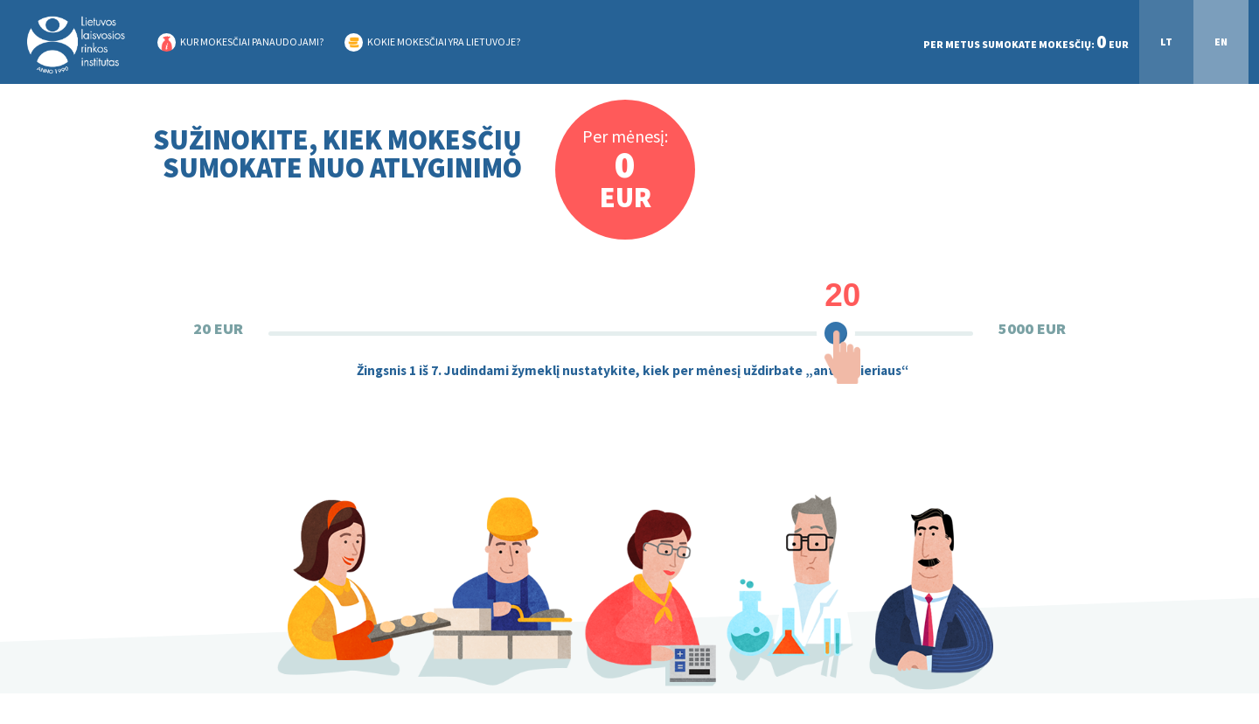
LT (1166, 41)
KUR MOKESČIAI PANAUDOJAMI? (251, 41)
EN (1221, 41)
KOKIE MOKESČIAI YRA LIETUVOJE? (443, 41)
